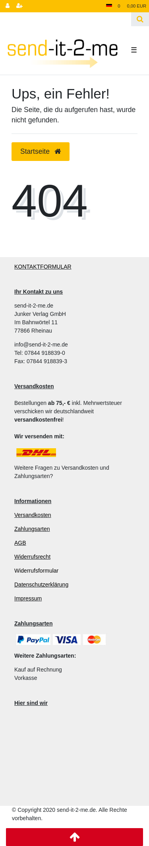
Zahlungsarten (32, 529)
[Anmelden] (7, 6)
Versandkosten (32, 515)
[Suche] (140, 19)
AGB (20, 543)
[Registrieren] (19, 6)
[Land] (109, 6)
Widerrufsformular (36, 570)
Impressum (28, 598)
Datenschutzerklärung (41, 584)
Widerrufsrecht (32, 557)
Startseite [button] (40, 151)
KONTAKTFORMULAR (43, 266)
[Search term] (65, 19)
